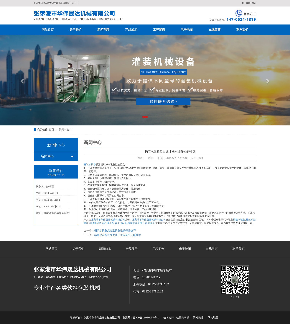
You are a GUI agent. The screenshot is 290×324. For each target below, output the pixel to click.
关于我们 (75, 29)
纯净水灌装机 (135, 223)
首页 (254, 3)
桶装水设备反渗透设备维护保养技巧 (115, 230)
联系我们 (242, 29)
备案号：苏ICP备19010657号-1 (141, 317)
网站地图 (213, 317)
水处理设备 (108, 223)
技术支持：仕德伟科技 (176, 317)
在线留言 (214, 29)
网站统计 (198, 317)
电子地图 (246, 3)
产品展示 (131, 29)
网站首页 (48, 29)
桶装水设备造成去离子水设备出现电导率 (117, 235)
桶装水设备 (90, 164)
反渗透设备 (149, 223)
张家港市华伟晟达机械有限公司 (108, 219)
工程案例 (159, 29)
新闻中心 (64, 129)
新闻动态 (103, 29)
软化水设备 (121, 223)
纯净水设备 (95, 223)
